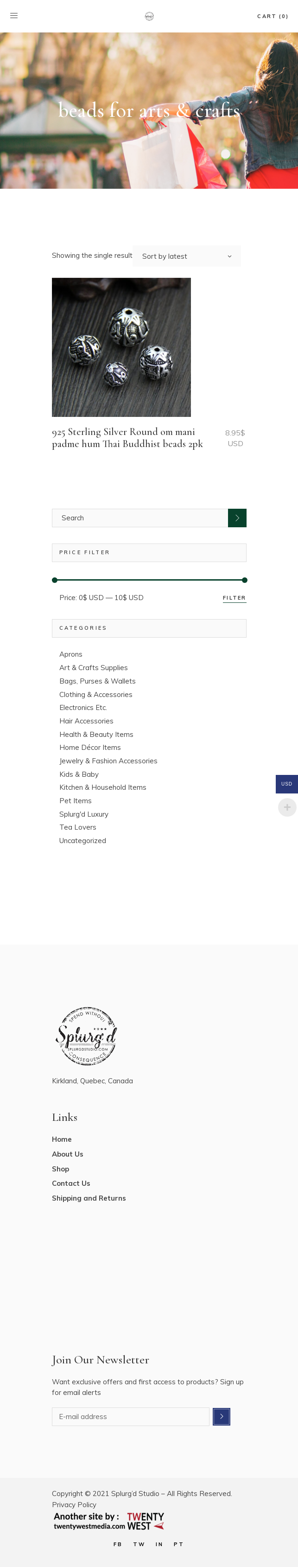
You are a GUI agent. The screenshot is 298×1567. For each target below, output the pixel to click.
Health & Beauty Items (96, 734)
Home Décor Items (90, 747)
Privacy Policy (74, 1504)
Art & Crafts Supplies (93, 667)
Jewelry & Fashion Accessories (108, 760)
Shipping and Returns (89, 1198)
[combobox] (187, 256)
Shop (60, 1168)
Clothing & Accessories (96, 694)
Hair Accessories (86, 720)
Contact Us (71, 1183)
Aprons (70, 654)
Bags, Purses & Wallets (97, 681)
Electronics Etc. (83, 707)
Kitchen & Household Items (102, 787)
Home (62, 1139)
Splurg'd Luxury (83, 814)
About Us (67, 1154)
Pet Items (75, 800)
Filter (234, 598)
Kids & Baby (79, 774)
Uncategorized (82, 840)
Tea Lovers (77, 827)
